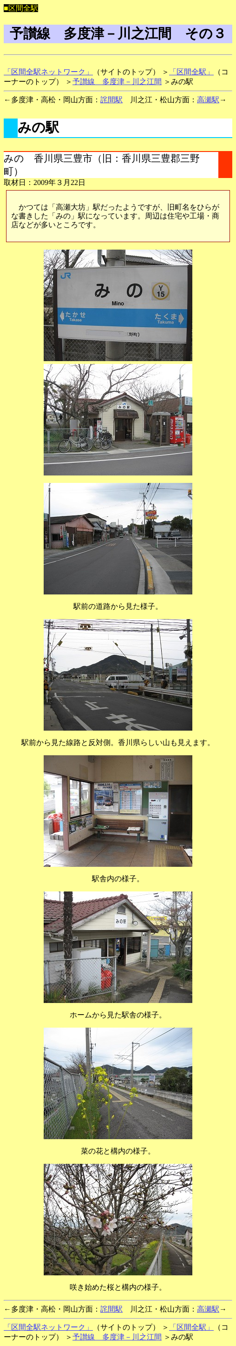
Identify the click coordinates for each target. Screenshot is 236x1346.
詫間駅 (111, 100)
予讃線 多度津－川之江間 (117, 82)
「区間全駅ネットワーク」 (48, 72)
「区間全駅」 (191, 72)
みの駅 (38, 127)
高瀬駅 (208, 100)
